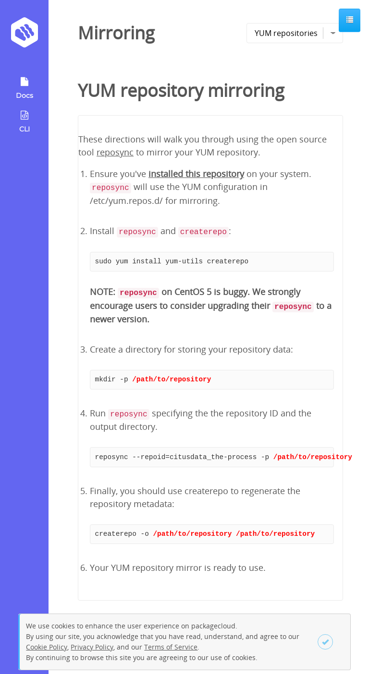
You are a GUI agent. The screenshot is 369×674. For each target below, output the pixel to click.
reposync (115, 152)
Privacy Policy (92, 646)
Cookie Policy (46, 646)
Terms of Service (170, 646)
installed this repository (196, 173)
